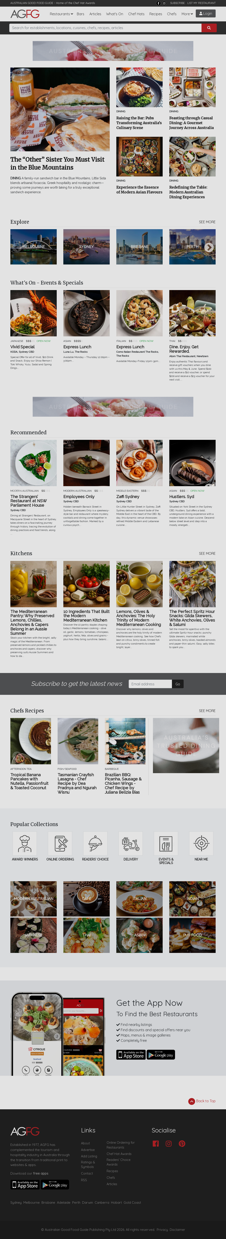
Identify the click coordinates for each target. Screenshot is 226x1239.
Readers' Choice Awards (118, 1162)
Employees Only (78, 497)
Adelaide (63, 1202)
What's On (114, 14)
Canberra (102, 1202)
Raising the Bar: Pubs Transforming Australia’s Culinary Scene (139, 123)
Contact (87, 1173)
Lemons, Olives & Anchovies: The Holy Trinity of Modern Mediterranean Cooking (138, 618)
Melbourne (31, 1202)
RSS (84, 1180)
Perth (76, 1202)
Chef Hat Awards (84, 3)
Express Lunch (77, 347)
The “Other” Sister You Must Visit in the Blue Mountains (57, 163)
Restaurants (60, 14)
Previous (17, 247)
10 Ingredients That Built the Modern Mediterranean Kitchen (86, 615)
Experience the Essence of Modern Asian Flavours (139, 189)
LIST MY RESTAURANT (201, 3)
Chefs (172, 14)
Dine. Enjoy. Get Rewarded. (183, 349)
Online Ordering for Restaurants (121, 1145)
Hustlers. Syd (181, 497)
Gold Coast (132, 1202)
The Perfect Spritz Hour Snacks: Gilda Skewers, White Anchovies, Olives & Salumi (192, 618)
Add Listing (89, 1156)
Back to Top (202, 1101)
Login (205, 13)
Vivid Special (22, 347)
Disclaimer (177, 1230)
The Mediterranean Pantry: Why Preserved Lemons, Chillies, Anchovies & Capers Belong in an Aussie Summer (32, 622)
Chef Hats (136, 14)
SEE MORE (207, 222)
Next (209, 247)
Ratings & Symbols (88, 1164)
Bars (80, 14)
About (85, 1143)
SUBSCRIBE (177, 3)
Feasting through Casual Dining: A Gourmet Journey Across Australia (191, 123)
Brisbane (48, 1202)
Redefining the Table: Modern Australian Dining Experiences (188, 192)
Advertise (88, 1150)
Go (177, 684)
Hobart (116, 1202)
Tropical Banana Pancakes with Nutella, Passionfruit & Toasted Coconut (29, 781)
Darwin (87, 1202)
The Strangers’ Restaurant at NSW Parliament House (28, 501)
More (186, 14)
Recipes (155, 14)
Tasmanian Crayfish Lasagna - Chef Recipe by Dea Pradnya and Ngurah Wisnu (77, 784)
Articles (95, 14)
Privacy (162, 1230)
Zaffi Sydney (127, 497)
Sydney (16, 1202)
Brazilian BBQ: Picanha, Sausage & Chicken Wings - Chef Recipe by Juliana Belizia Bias (123, 784)
